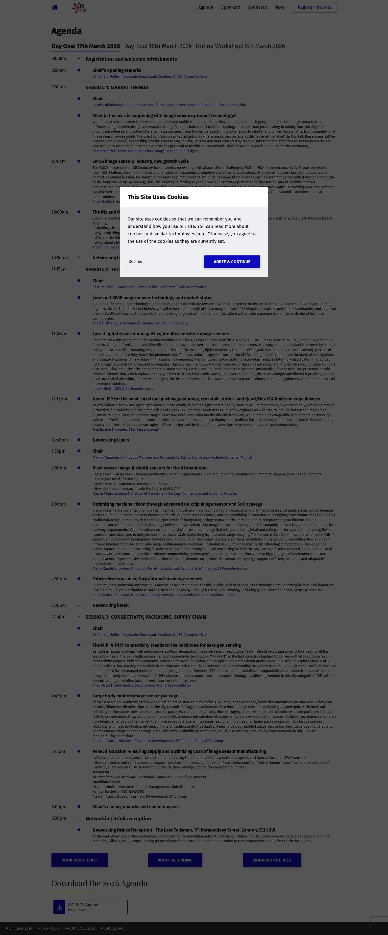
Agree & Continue (232, 261)
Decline (135, 261)
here (200, 234)
